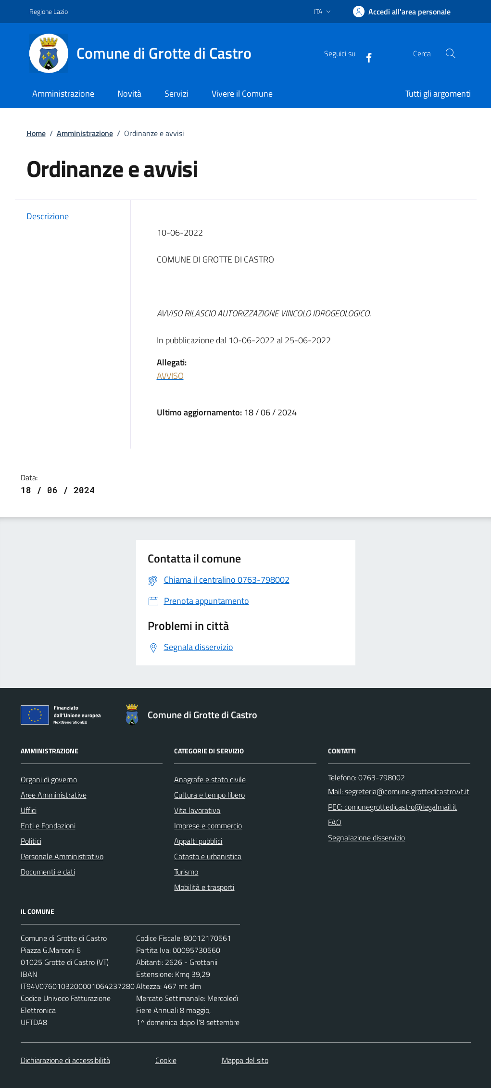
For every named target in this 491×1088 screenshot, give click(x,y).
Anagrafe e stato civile (210, 779)
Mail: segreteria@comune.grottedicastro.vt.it (398, 791)
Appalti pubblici (198, 841)
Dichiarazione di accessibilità (65, 1060)
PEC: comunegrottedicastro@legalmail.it (392, 807)
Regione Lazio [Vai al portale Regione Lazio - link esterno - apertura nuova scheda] (48, 11)
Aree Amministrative (54, 794)
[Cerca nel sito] (450, 53)
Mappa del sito (245, 1060)
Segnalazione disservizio (366, 837)
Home (36, 133)
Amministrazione (85, 133)
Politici (31, 841)
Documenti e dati (48, 871)
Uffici (29, 810)
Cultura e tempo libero (209, 794)
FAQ (334, 822)
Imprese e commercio (208, 825)
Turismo (186, 871)
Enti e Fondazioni (48, 825)
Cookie (165, 1060)
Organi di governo (49, 779)
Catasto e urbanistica (207, 856)
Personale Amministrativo (62, 856)
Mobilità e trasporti (204, 887)
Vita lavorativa (197, 810)
